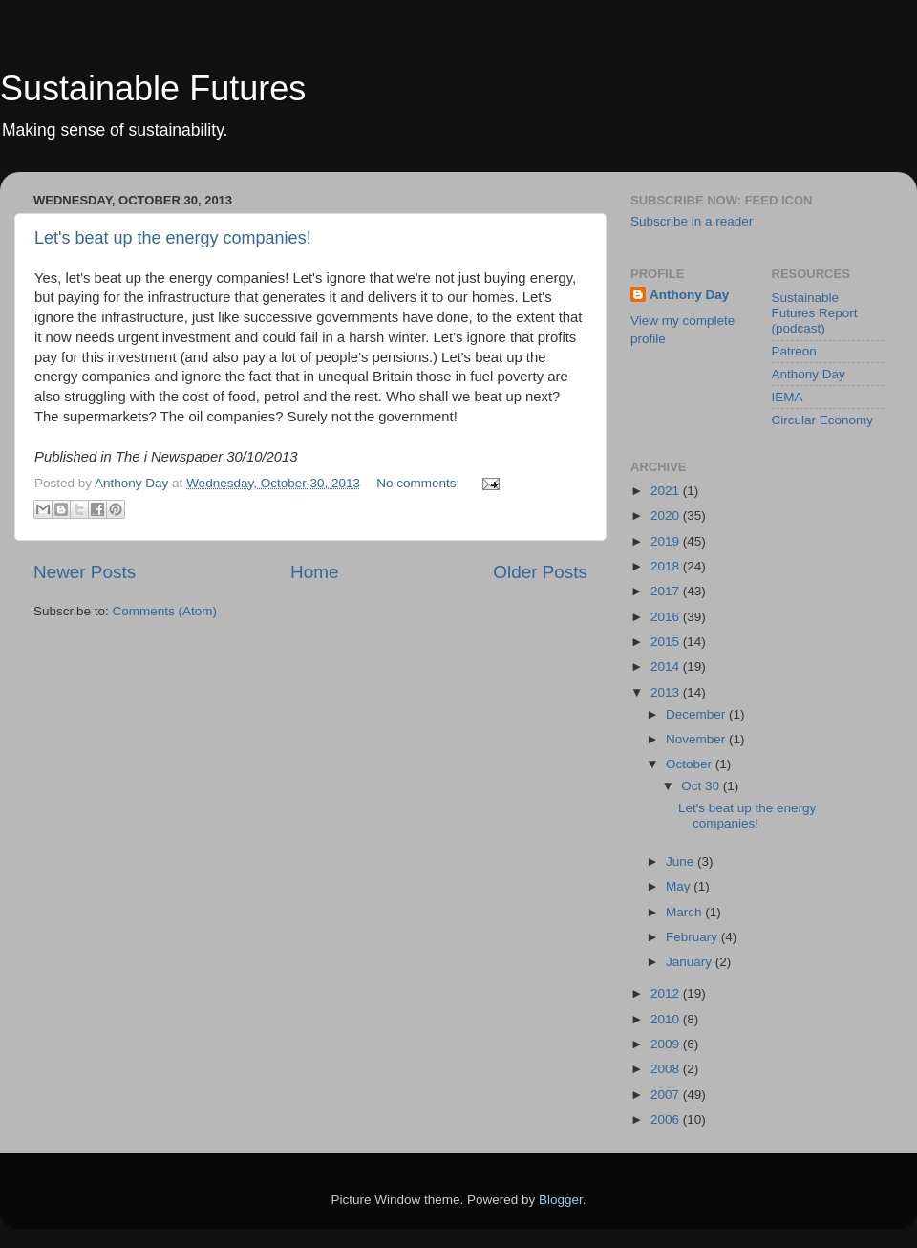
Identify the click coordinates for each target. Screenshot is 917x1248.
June (681, 861)
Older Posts (540, 572)
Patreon (794, 351)
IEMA (787, 397)
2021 (666, 491)
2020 (666, 515)
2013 (666, 692)
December (697, 714)
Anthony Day (689, 295)
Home (314, 572)
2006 (666, 1119)
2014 (666, 666)
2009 (666, 1044)
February (693, 937)
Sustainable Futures (153, 88)
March (685, 912)
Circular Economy (823, 420)
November (697, 739)
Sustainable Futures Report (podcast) (815, 312)
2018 (666, 566)
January (690, 962)
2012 (666, 993)
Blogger (561, 1200)
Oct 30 (702, 786)
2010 (666, 1019)
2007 (666, 1094)
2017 (666, 591)
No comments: (419, 483)
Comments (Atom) (165, 611)
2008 (666, 1069)
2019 (666, 541)
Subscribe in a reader (691, 221)
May (679, 886)
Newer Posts (84, 572)
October (690, 764)
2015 (666, 642)
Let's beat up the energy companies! (172, 237)
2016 (666, 617)
